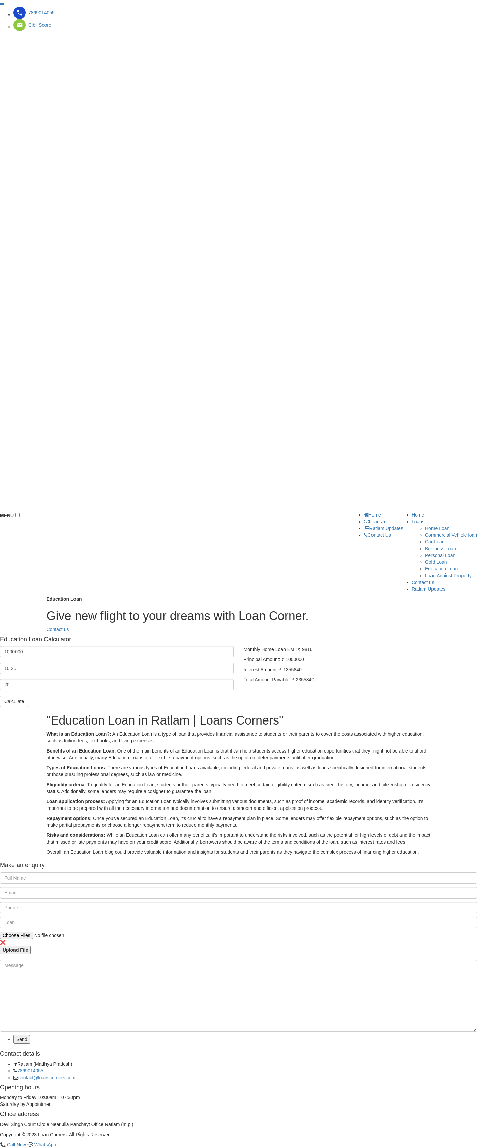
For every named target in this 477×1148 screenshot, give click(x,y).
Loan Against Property (448, 575)
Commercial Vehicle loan (451, 535)
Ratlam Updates (428, 589)
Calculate (14, 701)
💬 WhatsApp (41, 1144)
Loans (418, 521)
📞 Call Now (13, 1144)
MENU (7, 515)
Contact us (58, 629)
